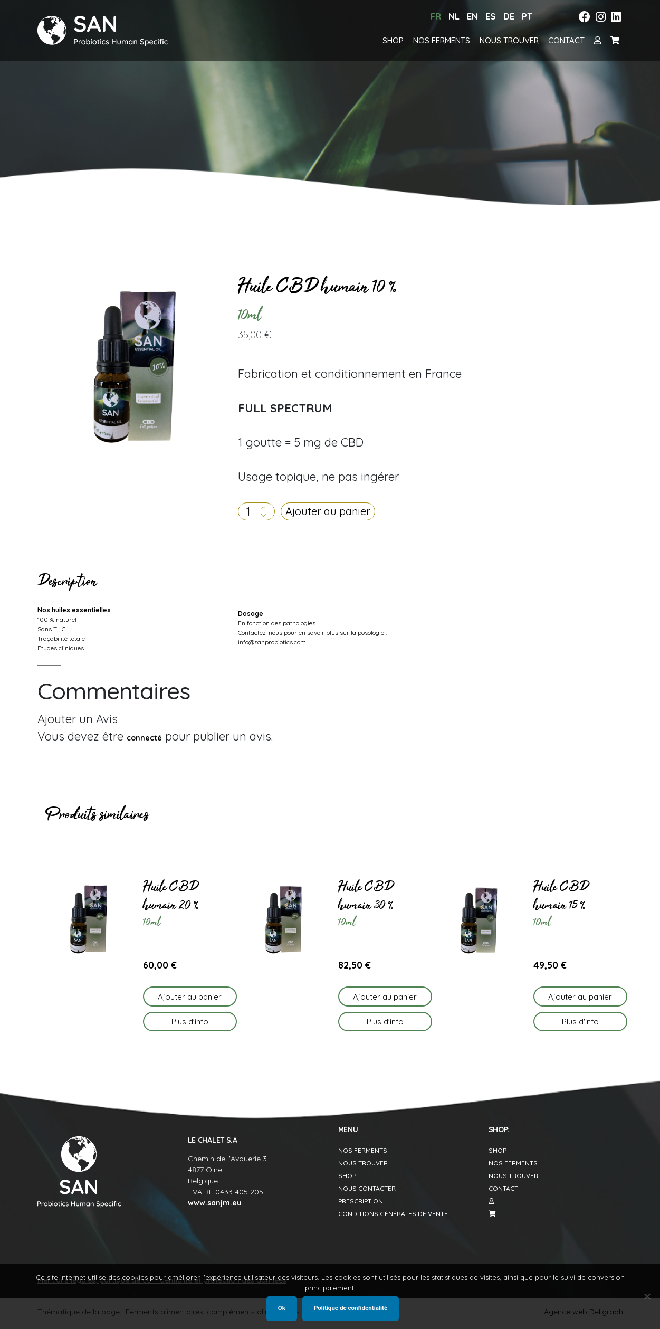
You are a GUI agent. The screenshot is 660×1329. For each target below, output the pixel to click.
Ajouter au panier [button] (190, 997)
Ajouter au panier (327, 511)
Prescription (360, 1201)
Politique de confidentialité (350, 1308)
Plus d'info (189, 1022)
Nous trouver (509, 40)
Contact (566, 40)
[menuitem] (436, 16)
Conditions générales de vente (393, 1214)
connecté (144, 738)
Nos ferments (441, 40)
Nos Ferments (362, 1150)
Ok (281, 1308)
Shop (393, 40)
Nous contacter (367, 1188)
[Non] (647, 1296)
